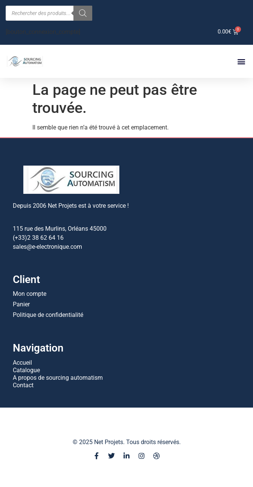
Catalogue (26, 370)
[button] (241, 61)
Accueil (22, 362)
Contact (23, 385)
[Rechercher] (82, 13)
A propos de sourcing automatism (58, 377)
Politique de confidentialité (48, 314)
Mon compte (29, 293)
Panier (21, 304)
